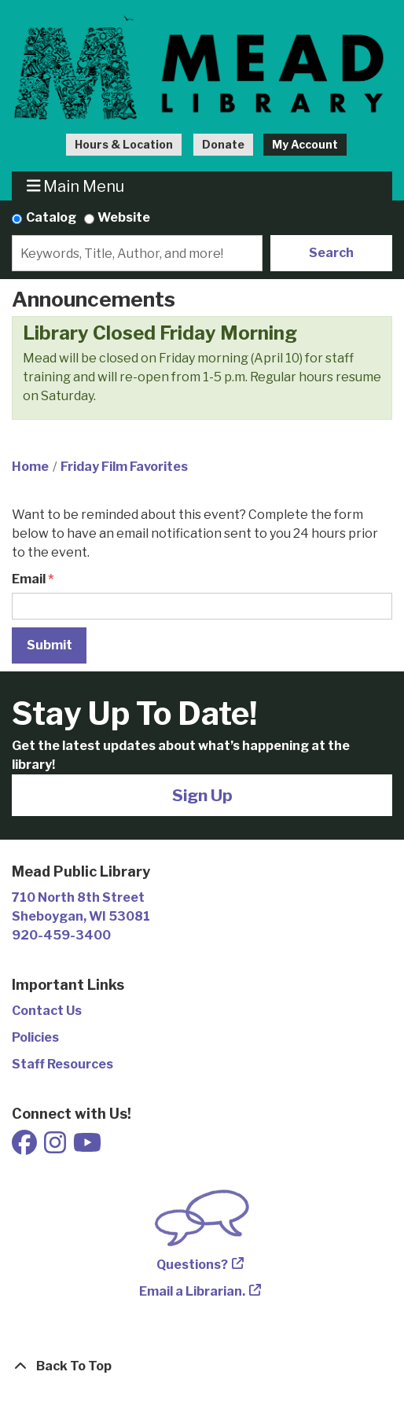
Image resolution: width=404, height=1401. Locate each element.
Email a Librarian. (192, 1291)
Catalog (51, 217)
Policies (35, 1037)
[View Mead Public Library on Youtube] (87, 1147)
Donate (223, 144)
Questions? (192, 1264)
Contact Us (47, 1010)
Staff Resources (62, 1064)
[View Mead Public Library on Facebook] (25, 1147)
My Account (305, 144)
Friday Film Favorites (124, 466)
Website (123, 217)
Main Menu (76, 186)
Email (29, 579)
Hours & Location (124, 144)
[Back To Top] (202, 1366)
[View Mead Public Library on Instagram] (56, 1147)
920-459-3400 (61, 935)
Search (331, 252)
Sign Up (202, 795)
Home (30, 466)
